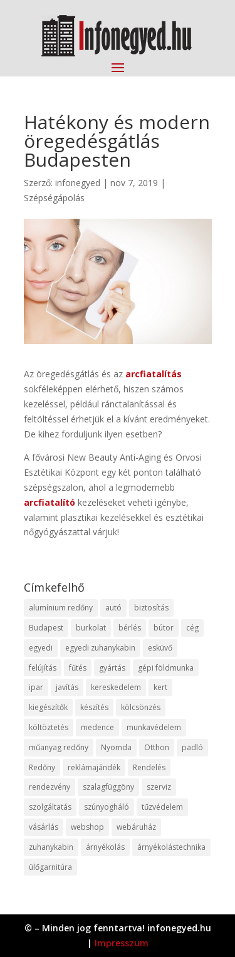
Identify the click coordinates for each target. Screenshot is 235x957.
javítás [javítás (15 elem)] (67, 687)
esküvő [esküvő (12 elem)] (160, 647)
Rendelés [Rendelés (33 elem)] (149, 767)
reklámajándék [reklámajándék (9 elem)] (94, 767)
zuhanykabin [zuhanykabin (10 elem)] (51, 847)
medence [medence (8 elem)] (97, 727)
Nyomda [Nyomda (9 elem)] (116, 747)
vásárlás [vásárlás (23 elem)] (43, 827)
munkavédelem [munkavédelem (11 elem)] (154, 727)
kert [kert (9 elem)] (160, 687)
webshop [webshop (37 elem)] (87, 827)
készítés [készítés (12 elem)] (94, 707)
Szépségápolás (54, 198)
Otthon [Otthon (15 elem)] (156, 747)
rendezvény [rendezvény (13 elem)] (49, 787)
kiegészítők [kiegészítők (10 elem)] (48, 707)
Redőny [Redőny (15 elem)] (42, 767)
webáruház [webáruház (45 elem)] (136, 827)
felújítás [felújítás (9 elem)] (42, 667)
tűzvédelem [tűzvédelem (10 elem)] (162, 807)
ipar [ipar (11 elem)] (36, 687)
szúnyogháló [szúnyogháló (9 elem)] (106, 807)
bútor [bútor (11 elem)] (164, 627)
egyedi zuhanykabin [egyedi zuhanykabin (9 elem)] (100, 647)
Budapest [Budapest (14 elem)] (46, 627)
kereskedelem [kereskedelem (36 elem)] (116, 687)
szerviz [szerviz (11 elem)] (159, 787)
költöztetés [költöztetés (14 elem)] (48, 727)
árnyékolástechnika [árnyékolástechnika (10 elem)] (171, 847)
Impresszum (122, 943)
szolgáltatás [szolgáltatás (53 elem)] (50, 807)
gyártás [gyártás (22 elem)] (112, 667)
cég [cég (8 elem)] (192, 627)
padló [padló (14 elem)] (192, 747)
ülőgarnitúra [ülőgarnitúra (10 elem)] (50, 867)
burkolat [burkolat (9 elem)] (91, 627)
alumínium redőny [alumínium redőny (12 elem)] (61, 607)
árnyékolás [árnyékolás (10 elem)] (105, 847)
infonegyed (77, 183)
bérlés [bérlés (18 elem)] (129, 627)
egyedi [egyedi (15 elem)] (41, 647)
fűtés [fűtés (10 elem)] (77, 667)
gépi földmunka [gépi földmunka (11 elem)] (166, 667)
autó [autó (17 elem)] (113, 607)
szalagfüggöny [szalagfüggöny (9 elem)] (108, 787)
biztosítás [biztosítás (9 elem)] (151, 607)
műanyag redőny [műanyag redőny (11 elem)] (58, 747)
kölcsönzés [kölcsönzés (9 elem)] (140, 707)
